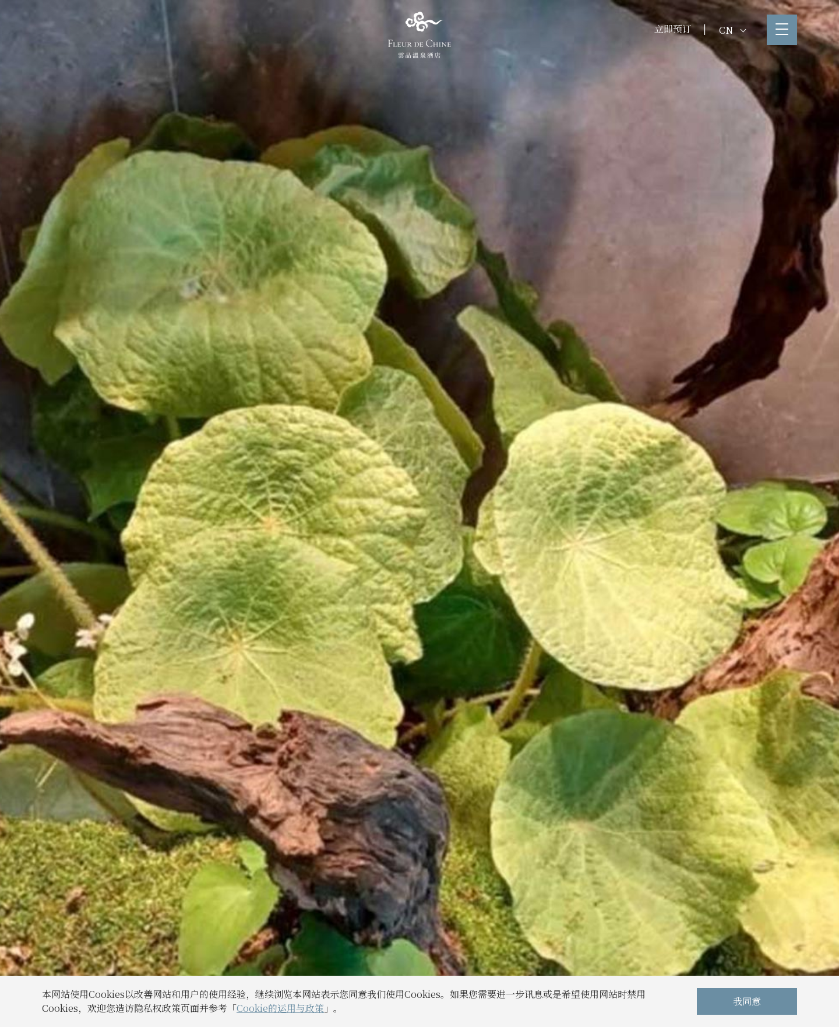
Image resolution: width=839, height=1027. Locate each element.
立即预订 (673, 29)
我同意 (747, 1001)
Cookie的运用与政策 (280, 1008)
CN (732, 30)
